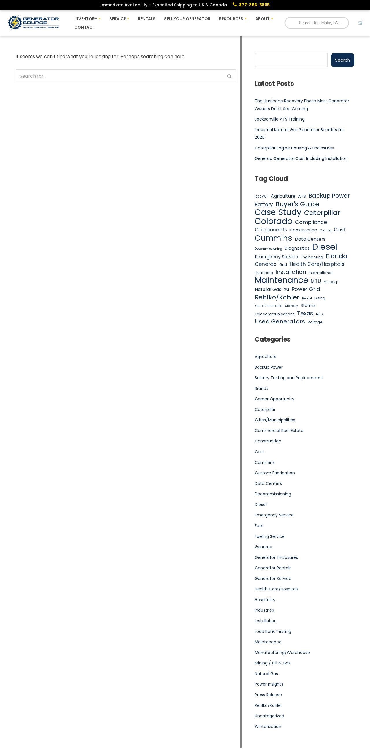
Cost (259, 452)
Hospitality (265, 600)
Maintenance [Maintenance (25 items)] (281, 280)
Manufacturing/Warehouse (282, 653)
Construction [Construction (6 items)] (303, 230)
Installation (266, 621)
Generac (263, 547)
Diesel (261, 505)
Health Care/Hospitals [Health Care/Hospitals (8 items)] (317, 264)
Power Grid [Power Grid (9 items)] (306, 289)
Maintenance (268, 642)
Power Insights (269, 685)
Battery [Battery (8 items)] (264, 204)
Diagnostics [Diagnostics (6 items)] (297, 248)
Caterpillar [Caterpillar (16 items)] (322, 212)
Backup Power (269, 367)
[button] (100, 19)
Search (342, 60)
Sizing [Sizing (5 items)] (319, 298)
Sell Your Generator (187, 19)
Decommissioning (273, 494)
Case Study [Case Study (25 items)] (278, 212)
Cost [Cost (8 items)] (339, 230)
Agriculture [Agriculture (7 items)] (283, 196)
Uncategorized (269, 716)
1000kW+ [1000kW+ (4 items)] (261, 196)
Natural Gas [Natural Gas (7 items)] (268, 290)
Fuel (259, 526)
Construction (268, 441)
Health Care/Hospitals (277, 589)
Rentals (147, 19)
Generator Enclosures (276, 558)
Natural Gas (266, 674)
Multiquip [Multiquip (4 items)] (330, 282)
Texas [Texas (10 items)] (305, 313)
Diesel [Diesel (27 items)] (324, 247)
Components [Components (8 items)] (271, 230)
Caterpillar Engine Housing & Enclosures (294, 148)
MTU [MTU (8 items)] (316, 281)
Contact (84, 27)
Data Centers (268, 484)
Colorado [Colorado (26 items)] (274, 221)
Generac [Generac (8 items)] (266, 264)
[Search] (119, 76)
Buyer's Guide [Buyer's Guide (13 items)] (297, 204)
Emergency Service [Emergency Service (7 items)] (276, 257)
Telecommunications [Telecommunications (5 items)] (275, 314)
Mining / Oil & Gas (273, 663)
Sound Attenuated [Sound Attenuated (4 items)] (268, 306)
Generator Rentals (273, 568)
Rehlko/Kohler (268, 706)
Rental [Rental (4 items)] (307, 298)
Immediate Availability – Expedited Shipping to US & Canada (164, 5)
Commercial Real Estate (279, 431)
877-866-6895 (254, 5)
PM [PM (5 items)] (286, 290)
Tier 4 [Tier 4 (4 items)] (319, 314)
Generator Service (273, 579)
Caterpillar (265, 410)
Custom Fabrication (275, 473)
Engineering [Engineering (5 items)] (312, 257)
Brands (261, 388)
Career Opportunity (274, 399)
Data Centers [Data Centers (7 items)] (310, 239)
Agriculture (266, 357)
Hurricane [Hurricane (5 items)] (264, 273)
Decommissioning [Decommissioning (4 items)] (268, 249)
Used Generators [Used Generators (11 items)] (280, 322)
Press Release (268, 695)
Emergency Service (274, 515)
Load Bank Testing (273, 632)
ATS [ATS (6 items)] (302, 196)
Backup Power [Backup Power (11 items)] (329, 196)
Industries (264, 611)
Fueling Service (270, 537)
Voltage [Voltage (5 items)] (315, 322)
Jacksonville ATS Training (280, 119)
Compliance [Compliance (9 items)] (311, 222)
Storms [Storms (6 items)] (308, 306)
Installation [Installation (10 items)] (291, 272)
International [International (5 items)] (320, 273)
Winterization (268, 727)
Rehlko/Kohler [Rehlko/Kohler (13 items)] (277, 297)
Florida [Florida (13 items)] (336, 256)
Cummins (265, 463)
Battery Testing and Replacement (289, 378)
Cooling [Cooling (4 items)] (325, 231)
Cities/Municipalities (275, 420)
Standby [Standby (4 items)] (291, 306)
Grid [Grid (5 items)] (283, 264)
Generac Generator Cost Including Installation (301, 159)
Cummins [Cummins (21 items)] (273, 238)
